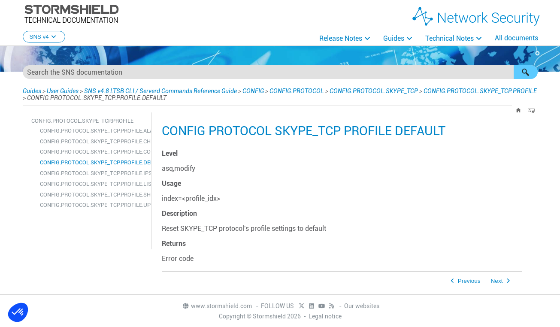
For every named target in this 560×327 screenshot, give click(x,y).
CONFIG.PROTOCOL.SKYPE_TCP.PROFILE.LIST (93, 184)
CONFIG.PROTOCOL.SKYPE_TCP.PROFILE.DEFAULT (93, 162)
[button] (526, 72)
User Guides (63, 91)
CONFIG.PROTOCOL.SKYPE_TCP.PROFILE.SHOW (93, 194)
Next (497, 281)
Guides (393, 38)
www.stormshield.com (217, 306)
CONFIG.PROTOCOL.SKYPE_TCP (374, 91)
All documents (516, 38)
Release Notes (340, 38)
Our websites (361, 306)
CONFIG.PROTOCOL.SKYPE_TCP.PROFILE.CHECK (93, 141)
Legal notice (325, 316)
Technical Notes (449, 38)
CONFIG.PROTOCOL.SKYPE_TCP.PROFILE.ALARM (93, 130)
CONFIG (253, 91)
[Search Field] (280, 72)
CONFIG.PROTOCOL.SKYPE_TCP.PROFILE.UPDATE (93, 205)
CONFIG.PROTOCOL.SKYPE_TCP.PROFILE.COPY (93, 151)
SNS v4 (44, 36)
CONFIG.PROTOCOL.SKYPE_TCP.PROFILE (480, 91)
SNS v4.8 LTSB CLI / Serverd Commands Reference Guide (160, 91)
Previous (469, 281)
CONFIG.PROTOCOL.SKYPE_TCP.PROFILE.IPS (93, 173)
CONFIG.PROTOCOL (296, 91)
